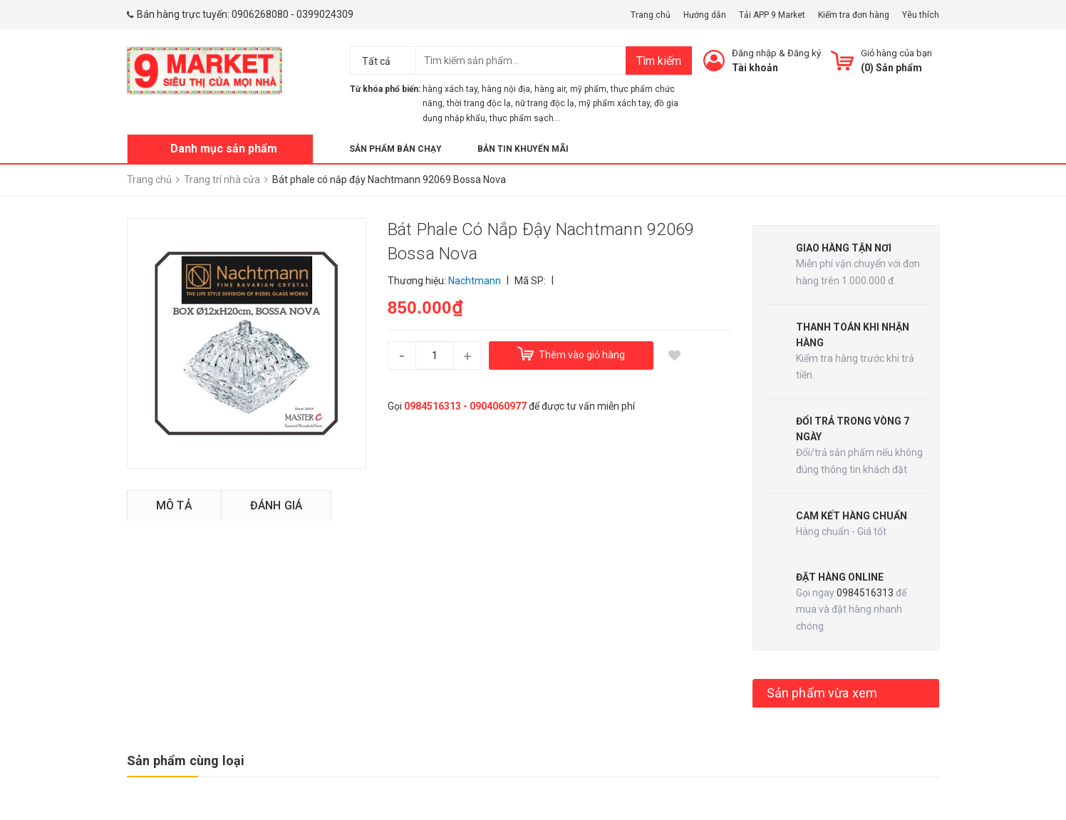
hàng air (550, 89)
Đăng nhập (754, 53)
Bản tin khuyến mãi (523, 149)
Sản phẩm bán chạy (395, 149)
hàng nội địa (506, 89)
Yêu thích (920, 15)
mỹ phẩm (588, 89)
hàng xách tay (450, 89)
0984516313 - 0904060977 (465, 406)
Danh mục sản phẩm (223, 148)
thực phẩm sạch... (525, 118)
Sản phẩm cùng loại (185, 760)
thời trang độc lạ (479, 103)
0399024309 (324, 14)
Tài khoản (755, 67)
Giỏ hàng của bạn (896, 53)
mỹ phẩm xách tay (614, 103)
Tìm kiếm (658, 61)
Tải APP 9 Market (772, 15)
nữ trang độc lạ (544, 103)
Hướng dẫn (704, 15)
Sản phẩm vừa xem (822, 692)
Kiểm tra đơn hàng (853, 15)
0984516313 (865, 592)
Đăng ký (804, 53)
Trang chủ (651, 15)
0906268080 (260, 14)
